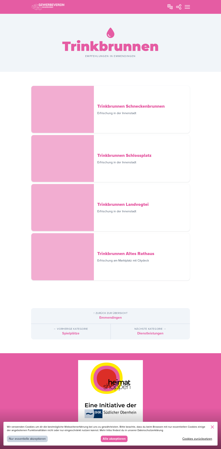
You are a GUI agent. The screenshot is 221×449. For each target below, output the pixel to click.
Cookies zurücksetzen (197, 439)
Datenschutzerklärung (150, 430)
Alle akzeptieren (114, 439)
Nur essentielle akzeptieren (27, 439)
